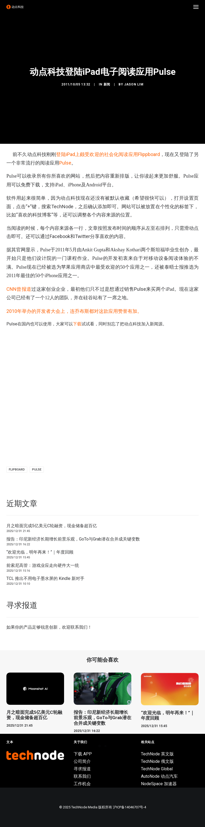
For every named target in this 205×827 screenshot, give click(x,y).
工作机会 (82, 783)
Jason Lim (133, 84)
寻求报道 (82, 768)
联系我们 (79, 627)
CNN (18, 289)
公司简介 (82, 761)
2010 (74, 311)
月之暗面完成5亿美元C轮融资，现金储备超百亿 (51, 525)
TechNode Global (157, 768)
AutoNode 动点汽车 (159, 776)
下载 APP (83, 753)
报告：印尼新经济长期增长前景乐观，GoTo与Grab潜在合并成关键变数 (73, 539)
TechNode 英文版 (157, 753)
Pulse (65, 163)
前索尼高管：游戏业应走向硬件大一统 (42, 565)
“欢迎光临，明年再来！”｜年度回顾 (39, 552)
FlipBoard (17, 469)
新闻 (107, 84)
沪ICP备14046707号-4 (129, 807)
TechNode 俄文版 (157, 761)
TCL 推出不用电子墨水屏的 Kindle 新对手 (45, 578)
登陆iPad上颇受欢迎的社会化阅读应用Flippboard (108, 154)
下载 (77, 324)
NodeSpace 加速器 (159, 783)
